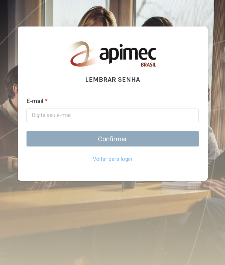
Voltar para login (112, 159)
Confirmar (112, 139)
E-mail (37, 101)
